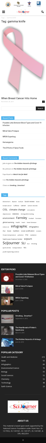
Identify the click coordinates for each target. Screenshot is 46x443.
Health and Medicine (9, 357)
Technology (6, 383)
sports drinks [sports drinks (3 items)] (7, 248)
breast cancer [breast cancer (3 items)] (7, 206)
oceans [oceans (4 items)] (38, 231)
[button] (42, 12)
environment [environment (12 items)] (8, 218)
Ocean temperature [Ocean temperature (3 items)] (9, 235)
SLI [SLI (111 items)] (23, 243)
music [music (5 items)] (9, 231)
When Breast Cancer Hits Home (19, 98)
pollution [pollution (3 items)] (21, 235)
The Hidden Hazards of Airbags (25, 163)
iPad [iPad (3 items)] (4, 231)
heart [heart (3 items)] (23, 222)
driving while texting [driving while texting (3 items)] (27, 214)
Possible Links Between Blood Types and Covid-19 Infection (22, 124)
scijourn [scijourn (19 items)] (28, 239)
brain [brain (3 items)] (37, 201)
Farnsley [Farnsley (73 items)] (21, 218)
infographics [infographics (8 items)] (34, 227)
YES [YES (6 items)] (25, 248)
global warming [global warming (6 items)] (8, 222)
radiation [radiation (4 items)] (33, 235)
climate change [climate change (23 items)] (17, 209)
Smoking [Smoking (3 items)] (34, 244)
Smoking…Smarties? (17, 185)
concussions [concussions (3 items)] (31, 210)
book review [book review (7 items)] (29, 201)
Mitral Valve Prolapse (11, 131)
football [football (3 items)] (31, 218)
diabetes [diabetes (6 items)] (15, 214)
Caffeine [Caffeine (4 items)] (16, 206)
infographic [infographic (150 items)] (19, 226)
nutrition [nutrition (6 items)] (16, 231)
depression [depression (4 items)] (7, 214)
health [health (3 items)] (18, 222)
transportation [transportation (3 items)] (17, 248)
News (3, 361)
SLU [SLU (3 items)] (28, 244)
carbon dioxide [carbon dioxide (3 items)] (33, 206)
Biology (4, 372)
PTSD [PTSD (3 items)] (26, 235)
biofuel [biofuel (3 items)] (20, 201)
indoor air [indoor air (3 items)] (6, 227)
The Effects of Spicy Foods (13, 148)
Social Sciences (7, 375)
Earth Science (6, 386)
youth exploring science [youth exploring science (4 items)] (11, 252)
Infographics (6, 364)
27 (43, 101)
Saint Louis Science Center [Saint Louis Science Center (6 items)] (12, 239)
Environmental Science (10, 368)
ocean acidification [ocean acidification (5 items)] (27, 231)
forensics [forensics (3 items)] (38, 218)
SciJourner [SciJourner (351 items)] (11, 243)
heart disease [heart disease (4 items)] (31, 222)
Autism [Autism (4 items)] (14, 201)
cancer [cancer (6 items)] (23, 205)
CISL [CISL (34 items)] (5, 209)
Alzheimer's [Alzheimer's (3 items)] (6, 201)
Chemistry (5, 379)
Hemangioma (8, 142)
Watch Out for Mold (20, 174)
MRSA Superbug (9, 137)
